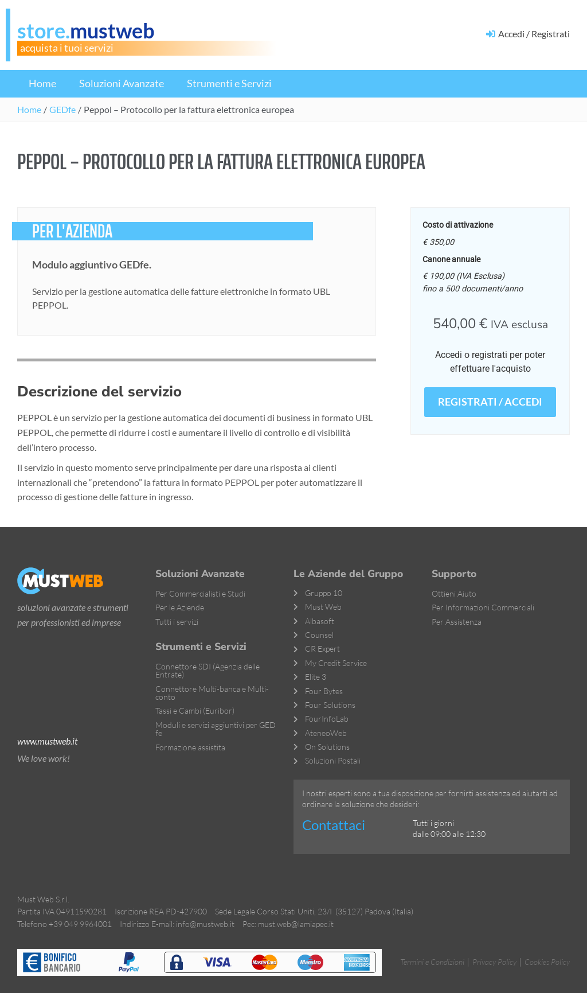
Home (42, 83)
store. (86, 30)
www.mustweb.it (47, 740)
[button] (189, 109)
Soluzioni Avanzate (121, 83)
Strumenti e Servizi (229, 83)
